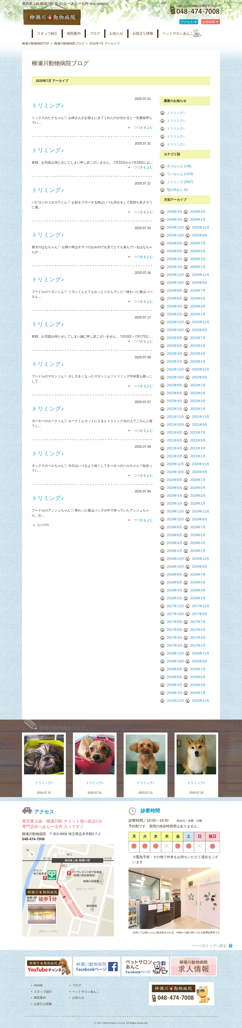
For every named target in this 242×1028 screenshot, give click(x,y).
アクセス (187, 22)
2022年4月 (174, 401)
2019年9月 (200, 519)
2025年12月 (175, 227)
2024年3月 (198, 306)
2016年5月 (198, 677)
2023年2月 (174, 361)
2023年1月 (198, 361)
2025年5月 (198, 251)
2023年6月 (174, 345)
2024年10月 (175, 282)
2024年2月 (174, 314)
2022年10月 (175, 377)
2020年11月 (200, 464)
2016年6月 (174, 677)
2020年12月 (175, 464)
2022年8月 (174, 385)
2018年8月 (174, 574)
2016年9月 (200, 661)
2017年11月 (200, 606)
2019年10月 (175, 519)
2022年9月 (200, 377)
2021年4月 (174, 448)
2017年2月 (174, 645)
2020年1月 (198, 503)
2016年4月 (174, 685)
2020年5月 (198, 487)
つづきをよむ (143, 127)
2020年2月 (174, 503)
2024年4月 (174, 306)
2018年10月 (175, 566)
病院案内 (79, 33)
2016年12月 (175, 653)
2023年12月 (175, 322)
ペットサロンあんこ (193, 33)
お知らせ (126, 33)
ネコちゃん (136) (179, 166)
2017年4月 (174, 637)
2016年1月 (198, 693)
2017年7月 (198, 622)
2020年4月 (174, 495)
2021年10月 (175, 424)
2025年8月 (174, 243)
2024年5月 (198, 298)
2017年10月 (175, 614)
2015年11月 (200, 700)
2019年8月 (174, 527)
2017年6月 (174, 629)
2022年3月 (198, 401)
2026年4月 (174, 211)
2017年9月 (200, 614)
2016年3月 (198, 685)
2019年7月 (198, 527)
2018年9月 (200, 566)
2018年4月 (174, 590)
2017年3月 (198, 637)
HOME (38, 985)
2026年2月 (174, 219)
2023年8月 (174, 338)
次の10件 (43, 525)
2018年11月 (200, 558)
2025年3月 (198, 259)
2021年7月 (198, 432)
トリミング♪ (176, 112)
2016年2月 (174, 693)
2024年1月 (198, 314)
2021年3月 (198, 448)
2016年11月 (200, 653)
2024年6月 (174, 298)
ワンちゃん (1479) (180, 174)
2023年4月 (174, 353)
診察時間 (209, 22)
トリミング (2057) (180, 182)
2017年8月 (174, 622)
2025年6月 (174, 251)
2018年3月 (198, 590)
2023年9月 (200, 330)
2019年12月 (175, 511)
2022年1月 (198, 409)
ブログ (102, 33)
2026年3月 (198, 211)
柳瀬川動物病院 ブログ (63, 728)
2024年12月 (175, 274)
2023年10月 (175, 330)
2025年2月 (174, 267)
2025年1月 (198, 267)
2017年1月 (198, 645)
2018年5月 (198, 582)
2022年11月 (200, 369)
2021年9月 (200, 424)
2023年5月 (198, 345)
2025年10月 (175, 235)
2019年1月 (198, 551)
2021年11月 (200, 416)
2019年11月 (200, 511)
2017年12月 (175, 606)
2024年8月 (174, 290)
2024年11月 (200, 274)
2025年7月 (198, 243)
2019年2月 (174, 551)
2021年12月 (175, 416)
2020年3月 (198, 495)
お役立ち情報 (155, 33)
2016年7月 (198, 669)
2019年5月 (198, 535)
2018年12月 (175, 558)
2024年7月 (198, 290)
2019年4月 (174, 543)
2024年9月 (200, 282)
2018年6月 (174, 582)
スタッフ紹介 (50, 33)
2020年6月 (174, 487)
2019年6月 (174, 535)
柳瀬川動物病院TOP (35, 43)
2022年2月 (174, 409)
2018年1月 (198, 598)
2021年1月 (198, 456)
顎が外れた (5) (177, 190)
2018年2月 (174, 598)
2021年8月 (174, 432)
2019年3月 (198, 543)
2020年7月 (198, 480)
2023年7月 (198, 338)
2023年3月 (198, 353)
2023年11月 (200, 322)
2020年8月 (174, 480)
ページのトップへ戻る (209, 946)
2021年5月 (198, 440)
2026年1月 (198, 219)
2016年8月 (174, 669)
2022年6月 (174, 393)
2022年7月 (198, 385)
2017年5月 (198, 629)
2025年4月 (174, 259)
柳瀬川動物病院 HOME (25, 33)
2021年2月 (174, 456)
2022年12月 (175, 369)
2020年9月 (200, 472)
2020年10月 (175, 472)
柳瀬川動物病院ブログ (69, 43)
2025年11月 (200, 227)
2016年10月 (175, 661)
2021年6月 (174, 440)
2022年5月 (198, 393)
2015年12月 (175, 700)
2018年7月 (198, 574)
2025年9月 (200, 235)
